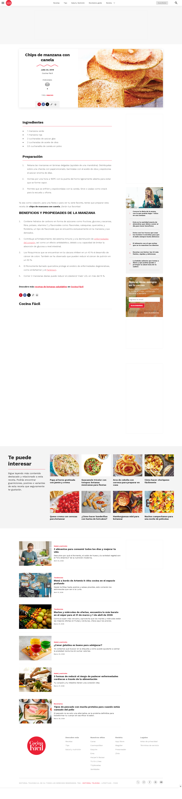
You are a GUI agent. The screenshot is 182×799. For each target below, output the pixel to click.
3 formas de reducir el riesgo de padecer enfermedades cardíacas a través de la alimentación (86, 678)
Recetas (56, 3)
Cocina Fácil (47, 73)
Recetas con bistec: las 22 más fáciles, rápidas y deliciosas (146, 253)
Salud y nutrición (60, 546)
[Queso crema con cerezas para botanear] (64, 502)
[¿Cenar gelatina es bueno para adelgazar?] (35, 648)
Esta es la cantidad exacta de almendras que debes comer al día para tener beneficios (145, 224)
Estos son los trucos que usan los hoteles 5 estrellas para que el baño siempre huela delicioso (146, 235)
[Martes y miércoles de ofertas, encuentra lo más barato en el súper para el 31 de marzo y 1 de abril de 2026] (35, 616)
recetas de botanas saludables (51, 286)
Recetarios (58, 704)
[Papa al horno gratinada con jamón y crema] (64, 465)
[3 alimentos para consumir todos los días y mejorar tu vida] (35, 553)
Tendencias (58, 578)
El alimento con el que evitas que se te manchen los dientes (146, 244)
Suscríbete (162, 3)
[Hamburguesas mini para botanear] (127, 502)
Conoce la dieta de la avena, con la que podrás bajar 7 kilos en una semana (145, 213)
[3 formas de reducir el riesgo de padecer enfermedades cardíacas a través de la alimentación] (35, 679)
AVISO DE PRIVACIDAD (151, 312)
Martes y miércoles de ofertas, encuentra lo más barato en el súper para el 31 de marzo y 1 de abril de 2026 (86, 613)
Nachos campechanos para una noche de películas (159, 517)
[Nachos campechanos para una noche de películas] (159, 502)
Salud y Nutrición (78, 3)
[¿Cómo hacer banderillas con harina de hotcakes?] (96, 502)
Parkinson (51, 270)
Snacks (49, 95)
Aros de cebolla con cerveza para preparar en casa (126, 482)
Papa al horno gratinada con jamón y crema (62, 481)
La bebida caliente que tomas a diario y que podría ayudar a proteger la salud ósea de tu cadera (146, 263)
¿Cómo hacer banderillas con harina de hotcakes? (94, 517)
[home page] (9, 3)
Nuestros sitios (97, 737)
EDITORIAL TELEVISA (91, 783)
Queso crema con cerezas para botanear (63, 517)
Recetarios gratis (95, 3)
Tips (65, 3)
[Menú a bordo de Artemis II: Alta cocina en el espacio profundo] (35, 585)
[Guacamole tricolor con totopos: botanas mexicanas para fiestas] (96, 465)
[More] (114, 3)
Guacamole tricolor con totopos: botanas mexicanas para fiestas (93, 482)
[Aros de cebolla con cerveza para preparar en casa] (127, 465)
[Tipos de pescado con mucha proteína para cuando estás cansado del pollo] (35, 711)
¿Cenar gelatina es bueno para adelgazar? (78, 645)
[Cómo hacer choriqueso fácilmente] (159, 465)
